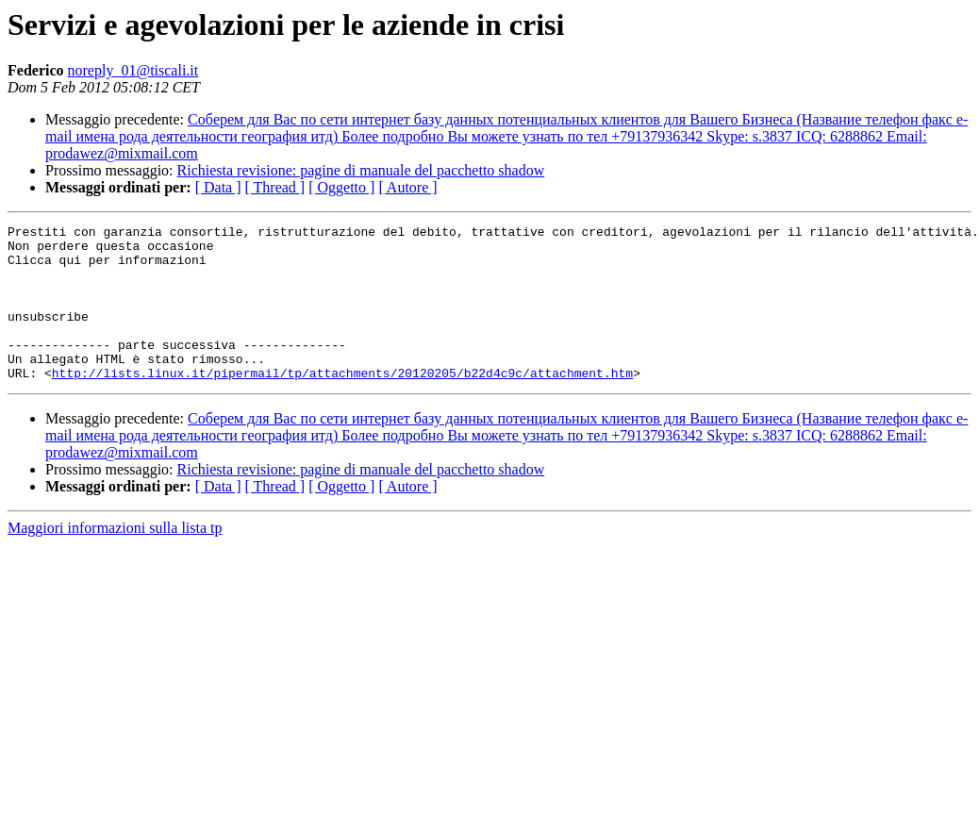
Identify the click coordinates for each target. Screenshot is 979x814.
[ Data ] (218, 187)
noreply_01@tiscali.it (133, 70)
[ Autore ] (407, 187)
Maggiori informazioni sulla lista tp (115, 559)
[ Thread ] (275, 187)
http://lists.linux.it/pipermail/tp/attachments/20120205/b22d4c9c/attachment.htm (342, 403)
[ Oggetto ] (341, 187)
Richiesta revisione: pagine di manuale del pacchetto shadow (361, 170)
